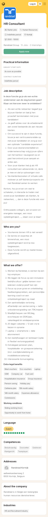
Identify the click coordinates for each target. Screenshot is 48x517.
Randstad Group (11, 45)
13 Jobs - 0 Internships (31, 45)
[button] (44, 4)
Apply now (24, 51)
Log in (33, 4)
